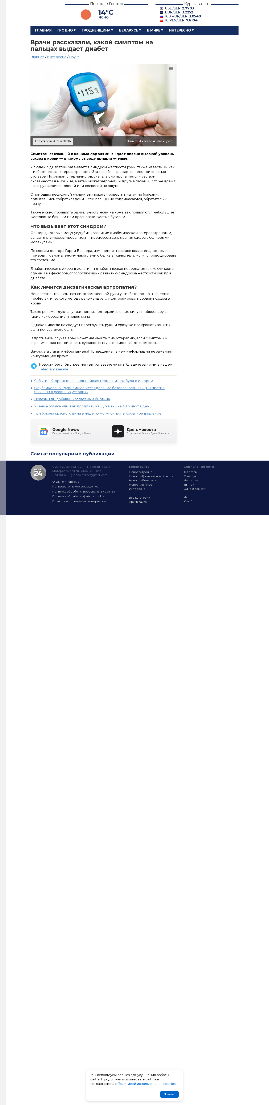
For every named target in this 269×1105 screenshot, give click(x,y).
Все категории (139, 497)
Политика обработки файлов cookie (78, 496)
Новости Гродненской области (151, 476)
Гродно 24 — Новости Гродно (38, 473)
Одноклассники (195, 488)
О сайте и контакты (66, 481)
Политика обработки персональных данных (83, 491)
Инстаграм (191, 480)
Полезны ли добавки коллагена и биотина (72, 399)
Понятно (169, 1094)
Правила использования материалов (79, 501)
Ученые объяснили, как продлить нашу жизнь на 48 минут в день (93, 406)
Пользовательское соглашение (75, 486)
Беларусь (128, 30)
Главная (43, 30)
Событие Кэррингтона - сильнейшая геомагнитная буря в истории (93, 381)
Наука (74, 57)
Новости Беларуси (142, 480)
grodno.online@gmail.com (89, 475)
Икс (186, 497)
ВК (185, 493)
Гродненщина (96, 30)
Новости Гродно (140, 472)
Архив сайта (138, 501)
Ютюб (188, 501)
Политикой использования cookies (146, 1084)
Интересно (180, 30)
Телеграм (190, 472)
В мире (153, 30)
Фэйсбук (190, 476)
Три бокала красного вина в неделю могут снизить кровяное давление (97, 413)
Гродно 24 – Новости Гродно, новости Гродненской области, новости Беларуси (44, 13)
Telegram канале (53, 369)
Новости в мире (140, 484)
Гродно (65, 30)
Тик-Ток (189, 484)
